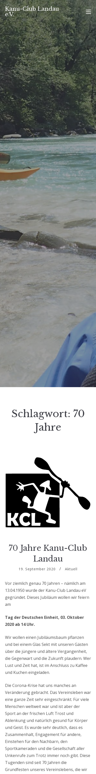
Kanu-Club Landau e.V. (32, 12)
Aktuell (71, 569)
